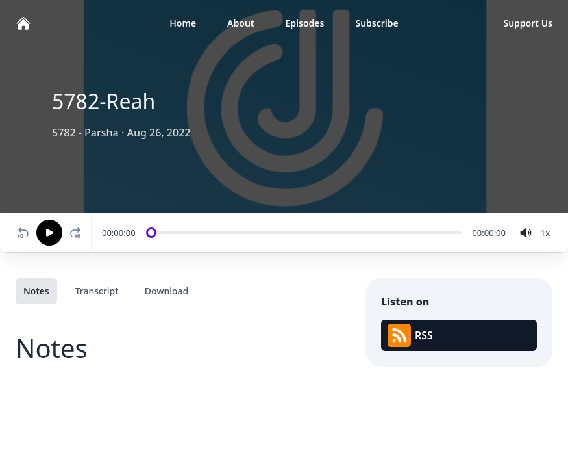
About (240, 23)
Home (182, 23)
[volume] (525, 232)
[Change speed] (545, 233)
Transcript (97, 291)
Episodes (305, 23)
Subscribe (376, 23)
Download (167, 291)
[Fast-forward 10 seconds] (78, 232)
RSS (410, 335)
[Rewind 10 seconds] (23, 232)
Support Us (527, 23)
